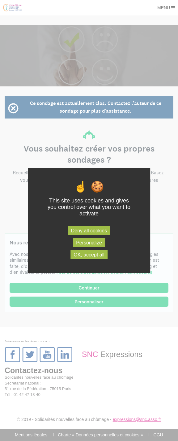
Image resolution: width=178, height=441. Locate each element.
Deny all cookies (89, 230)
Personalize (89, 242)
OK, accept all (89, 254)
